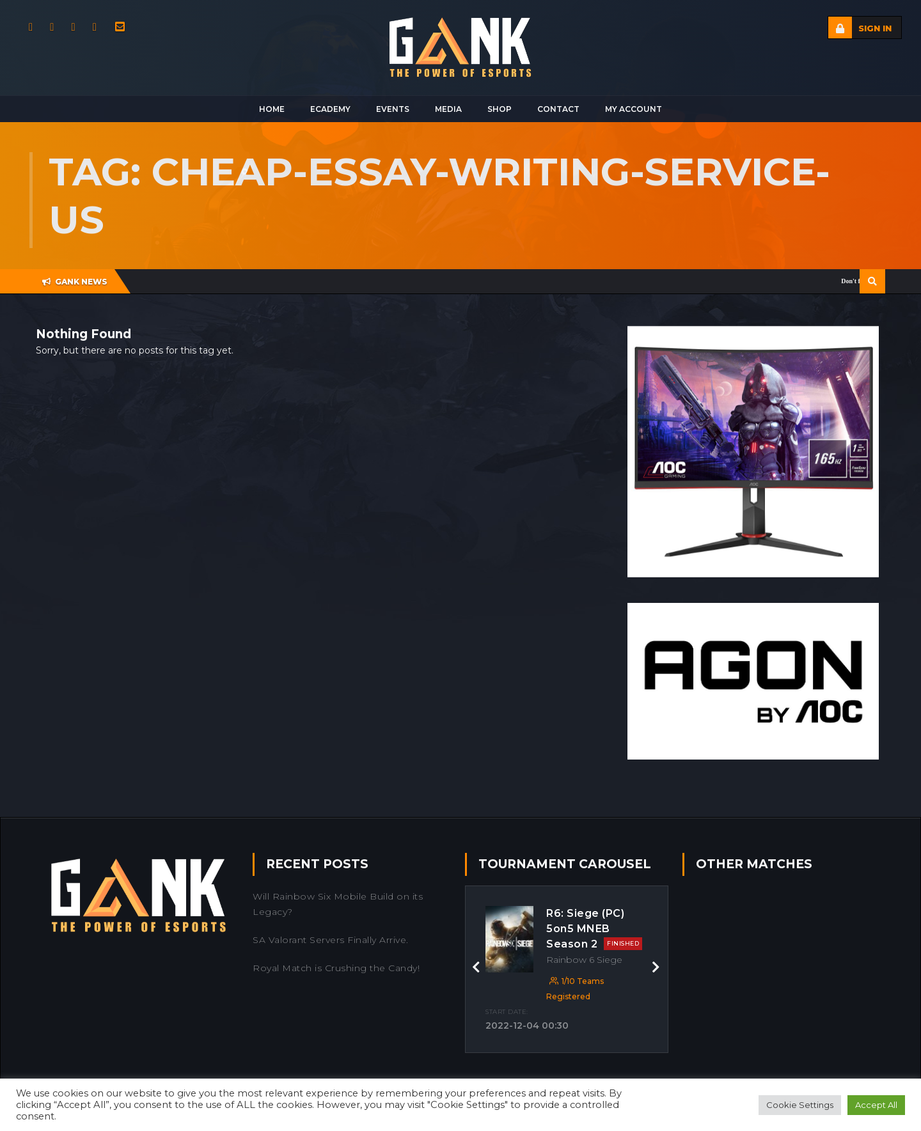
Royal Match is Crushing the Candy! (336, 968)
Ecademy (330, 109)
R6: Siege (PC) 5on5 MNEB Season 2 (594, 928)
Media (448, 109)
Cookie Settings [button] (799, 1105)
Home (272, 109)
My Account (633, 109)
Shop (499, 109)
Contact (558, 109)
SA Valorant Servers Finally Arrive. (331, 940)
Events (392, 109)
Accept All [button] (876, 1105)
